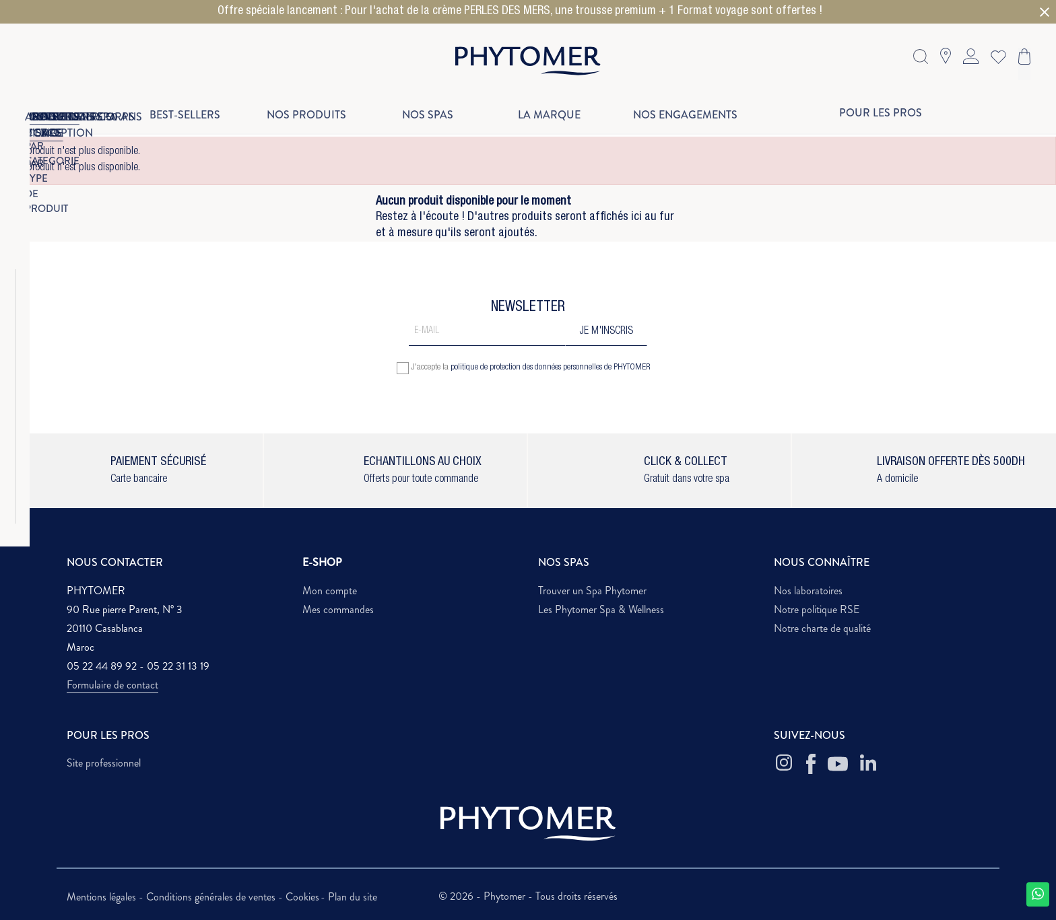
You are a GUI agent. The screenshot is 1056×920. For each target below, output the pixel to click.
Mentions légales (103, 897)
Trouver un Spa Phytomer (592, 590)
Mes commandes (338, 609)
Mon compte (329, 590)
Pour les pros (880, 112)
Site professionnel (104, 763)
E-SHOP (322, 562)
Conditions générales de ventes (212, 897)
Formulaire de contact (112, 685)
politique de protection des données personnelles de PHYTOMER (551, 367)
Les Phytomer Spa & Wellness (601, 609)
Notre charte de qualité (822, 628)
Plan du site (352, 897)
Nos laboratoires (808, 590)
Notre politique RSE (816, 609)
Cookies (302, 897)
